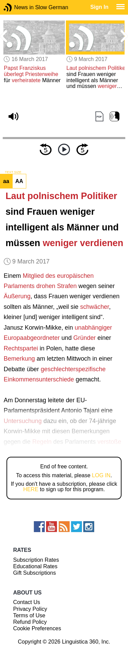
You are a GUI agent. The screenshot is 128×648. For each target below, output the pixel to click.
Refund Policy (30, 622)
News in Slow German (18, 7)
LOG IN (101, 475)
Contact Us (26, 602)
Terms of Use (29, 615)
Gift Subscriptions (34, 573)
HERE (30, 489)
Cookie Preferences (37, 628)
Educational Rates (35, 566)
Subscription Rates (36, 560)
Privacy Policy (30, 609)
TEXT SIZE (13, 172)
